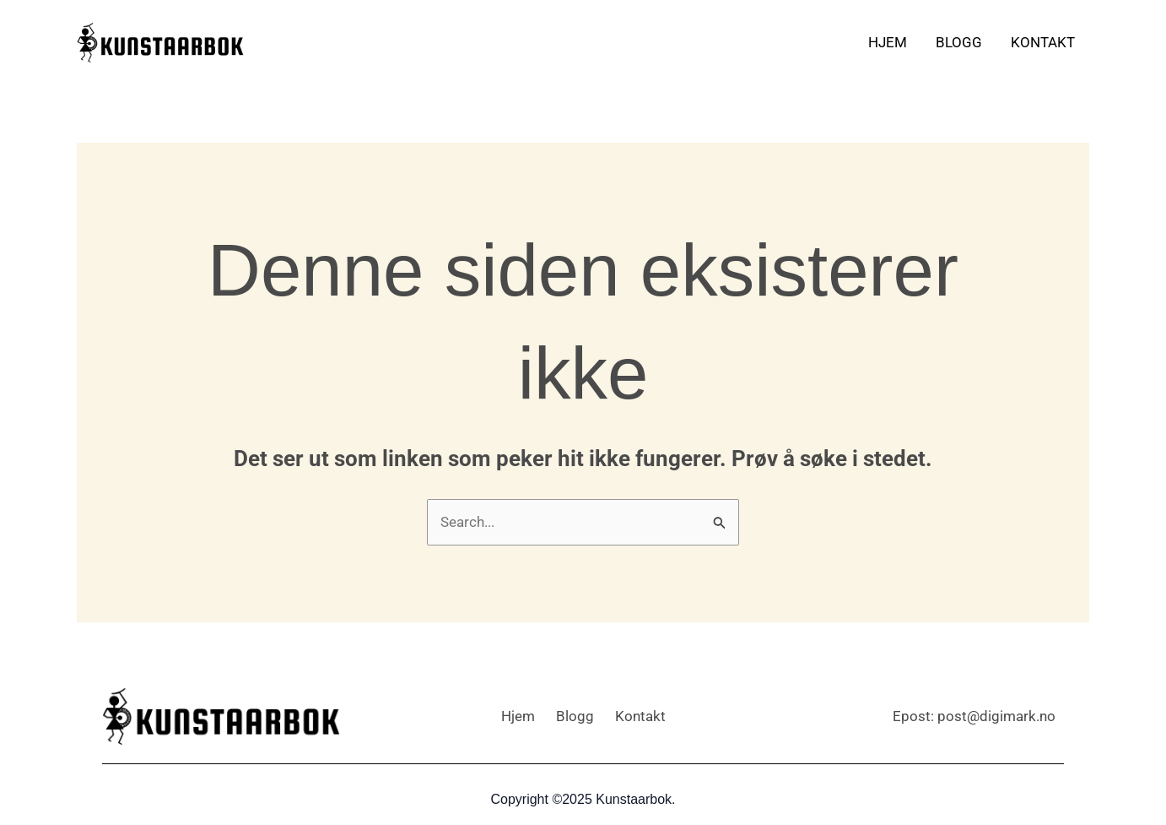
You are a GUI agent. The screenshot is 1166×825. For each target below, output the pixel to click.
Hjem (887, 42)
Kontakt (1043, 42)
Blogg (959, 42)
